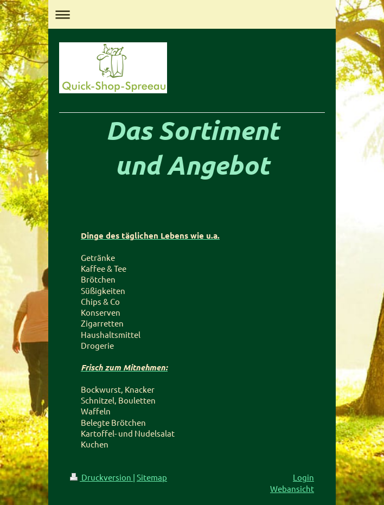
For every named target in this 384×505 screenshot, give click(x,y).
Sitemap (152, 477)
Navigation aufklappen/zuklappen (192, 14)
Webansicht (292, 488)
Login (303, 477)
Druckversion (101, 477)
